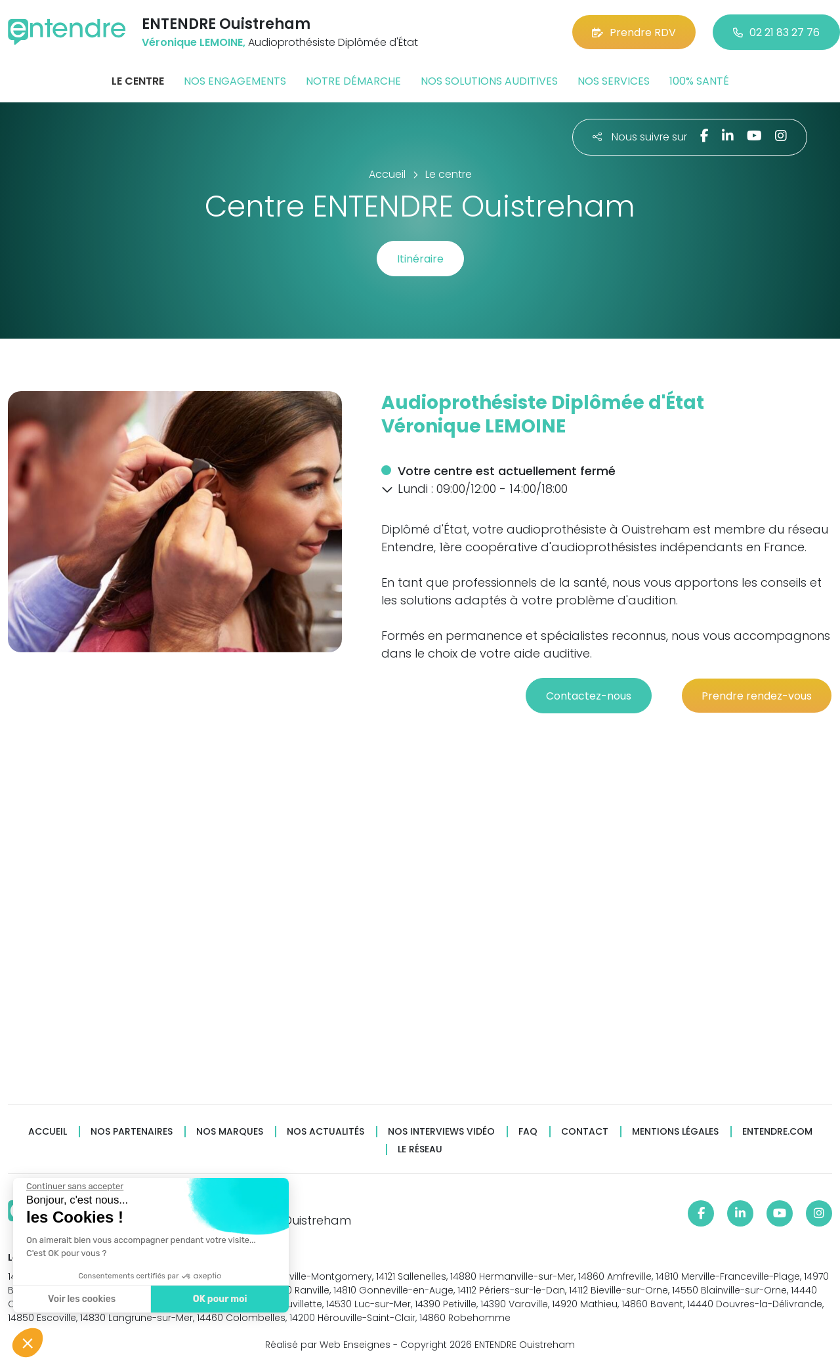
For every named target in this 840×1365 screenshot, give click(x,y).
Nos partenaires (132, 1131)
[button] (387, 489)
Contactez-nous (588, 696)
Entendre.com (777, 1131)
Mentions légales (675, 1131)
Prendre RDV (634, 32)
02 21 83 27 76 (776, 32)
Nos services (614, 81)
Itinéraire (420, 258)
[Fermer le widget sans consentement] (73, 1186)
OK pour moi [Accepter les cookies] (218, 1299)
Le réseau (420, 1149)
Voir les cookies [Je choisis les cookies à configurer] (80, 1299)
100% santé (699, 81)
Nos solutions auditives (489, 81)
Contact (584, 1131)
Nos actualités (325, 1131)
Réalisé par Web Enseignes (327, 1344)
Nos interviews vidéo (441, 1131)
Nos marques (229, 1131)
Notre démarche (353, 81)
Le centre (138, 81)
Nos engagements (235, 81)
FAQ (527, 1131)
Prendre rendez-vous (757, 696)
